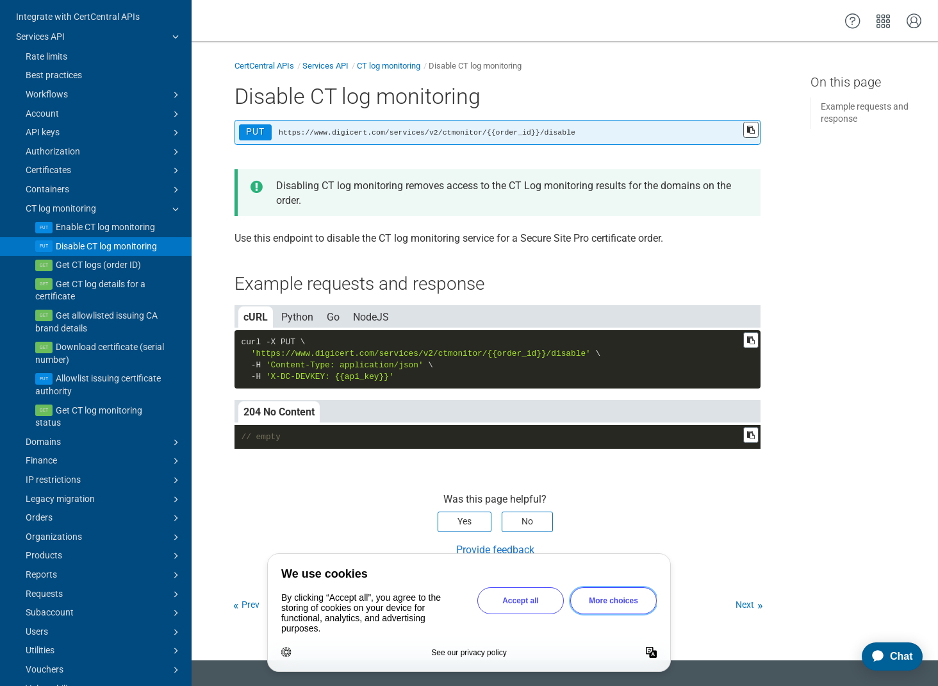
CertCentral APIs (264, 66)
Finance (104, 445)
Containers (104, 174)
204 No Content (279, 412)
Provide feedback (495, 550)
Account (104, 98)
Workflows (104, 79)
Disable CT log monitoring (106, 230)
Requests (104, 578)
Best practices (54, 59)
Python (297, 317)
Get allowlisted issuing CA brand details (96, 305)
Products (104, 540)
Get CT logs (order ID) (98, 249)
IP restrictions (104, 464)
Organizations (104, 521)
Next (745, 604)
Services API (99, 20)
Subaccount (104, 597)
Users (104, 616)
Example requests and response (865, 112)
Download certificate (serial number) (99, 337)
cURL (255, 317)
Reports (104, 559)
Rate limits (46, 40)
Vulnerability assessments (104, 673)
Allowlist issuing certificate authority (98, 368)
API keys (104, 117)
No (527, 521)
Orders (104, 502)
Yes (464, 521)
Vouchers (104, 654)
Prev (250, 604)
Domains (104, 426)
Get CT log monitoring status (88, 400)
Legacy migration (104, 483)
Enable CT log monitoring (105, 211)
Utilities (104, 635)
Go (333, 317)
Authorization (104, 136)
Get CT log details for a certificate (90, 274)
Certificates (104, 154)
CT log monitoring (104, 193)
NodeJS (371, 317)
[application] (886, 656)
